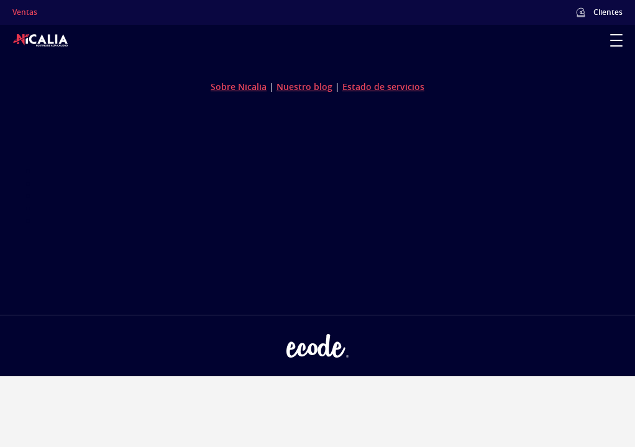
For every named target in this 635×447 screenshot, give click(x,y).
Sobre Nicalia (239, 87)
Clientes (608, 12)
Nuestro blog (304, 87)
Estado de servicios (383, 87)
